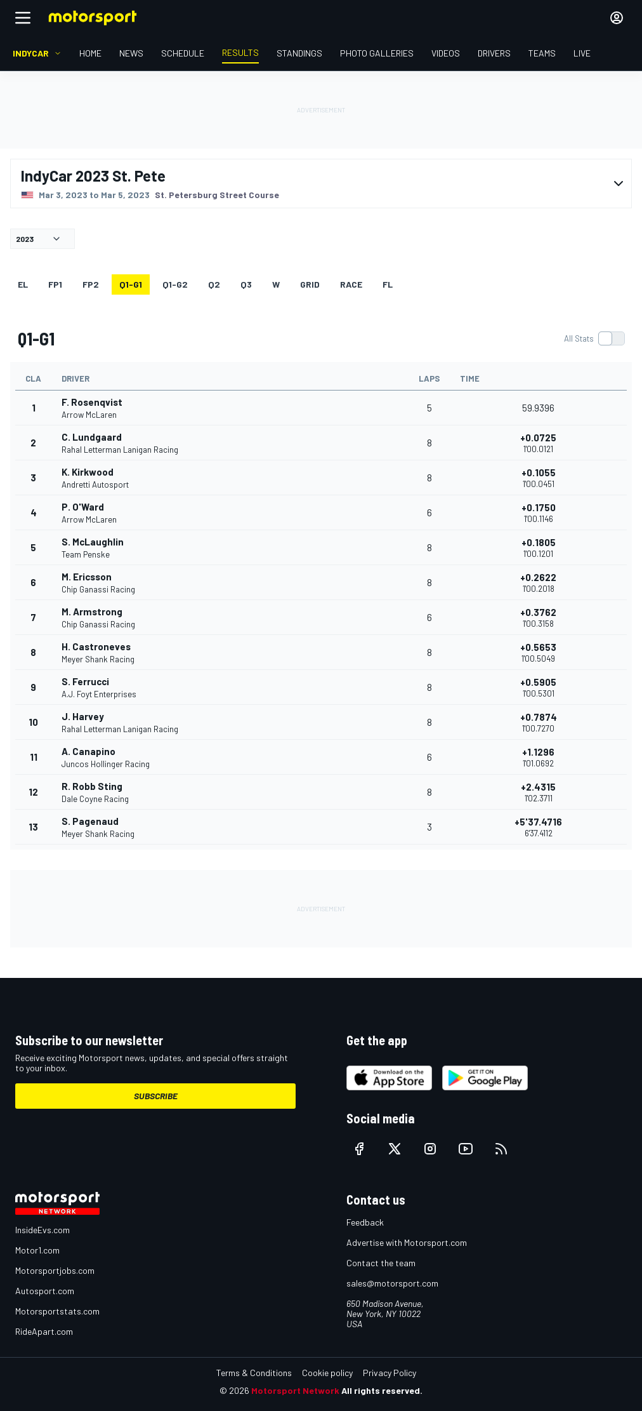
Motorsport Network (295, 1390)
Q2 (214, 284)
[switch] (594, 338)
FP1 (55, 284)
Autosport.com (44, 1290)
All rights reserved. (382, 1390)
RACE (351, 284)
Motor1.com (37, 1250)
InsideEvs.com (42, 1229)
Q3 (246, 284)
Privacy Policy (389, 1372)
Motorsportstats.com (57, 1311)
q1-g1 (130, 284)
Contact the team (381, 1262)
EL (23, 284)
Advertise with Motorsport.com (406, 1242)
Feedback (365, 1222)
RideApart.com (44, 1331)
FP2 (90, 284)
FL (388, 284)
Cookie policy (327, 1372)
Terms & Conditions (254, 1372)
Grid (310, 284)
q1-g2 (175, 284)
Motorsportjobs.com (55, 1270)
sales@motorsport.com (392, 1283)
